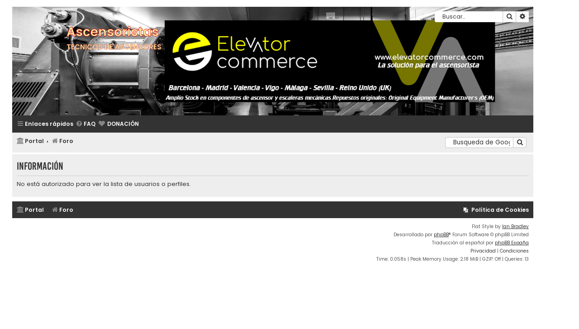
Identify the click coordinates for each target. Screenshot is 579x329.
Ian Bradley (515, 226)
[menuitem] (85, 124)
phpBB (441, 234)
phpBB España (512, 242)
